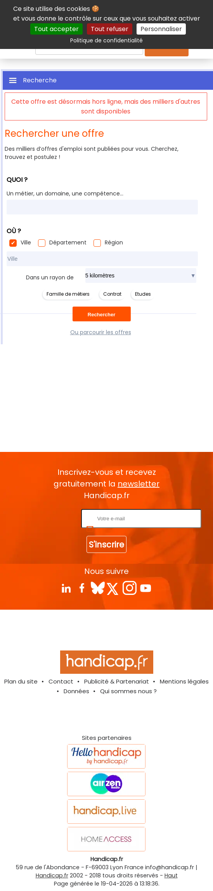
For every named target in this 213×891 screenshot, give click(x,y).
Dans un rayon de (50, 277)
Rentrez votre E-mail (48, 518)
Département (68, 242)
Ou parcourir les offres (100, 332)
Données (76, 691)
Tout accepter (56, 28)
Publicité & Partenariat (116, 681)
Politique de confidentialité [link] (106, 40)
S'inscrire (106, 544)
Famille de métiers (68, 294)
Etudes (143, 294)
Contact (60, 681)
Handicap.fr (52, 875)
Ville (26, 242)
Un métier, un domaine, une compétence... (65, 193)
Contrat (112, 294)
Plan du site (21, 681)
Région (114, 242)
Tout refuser (109, 28)
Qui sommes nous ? (128, 691)
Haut (171, 875)
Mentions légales (184, 681)
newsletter (138, 483)
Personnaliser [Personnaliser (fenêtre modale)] (161, 28)
